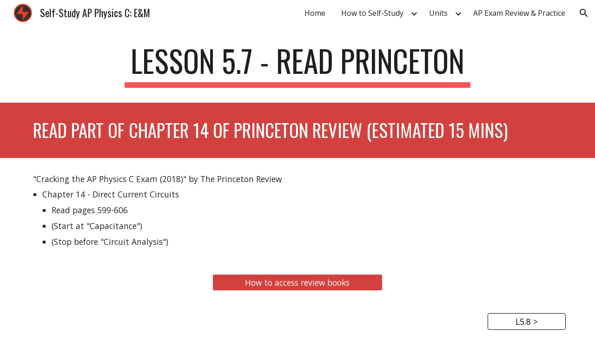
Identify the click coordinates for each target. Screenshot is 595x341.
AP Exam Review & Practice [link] (519, 13)
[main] (297, 65)
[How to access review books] (297, 282)
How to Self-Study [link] (372, 13)
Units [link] (438, 13)
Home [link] (314, 13)
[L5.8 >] (526, 321)
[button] (584, 13)
